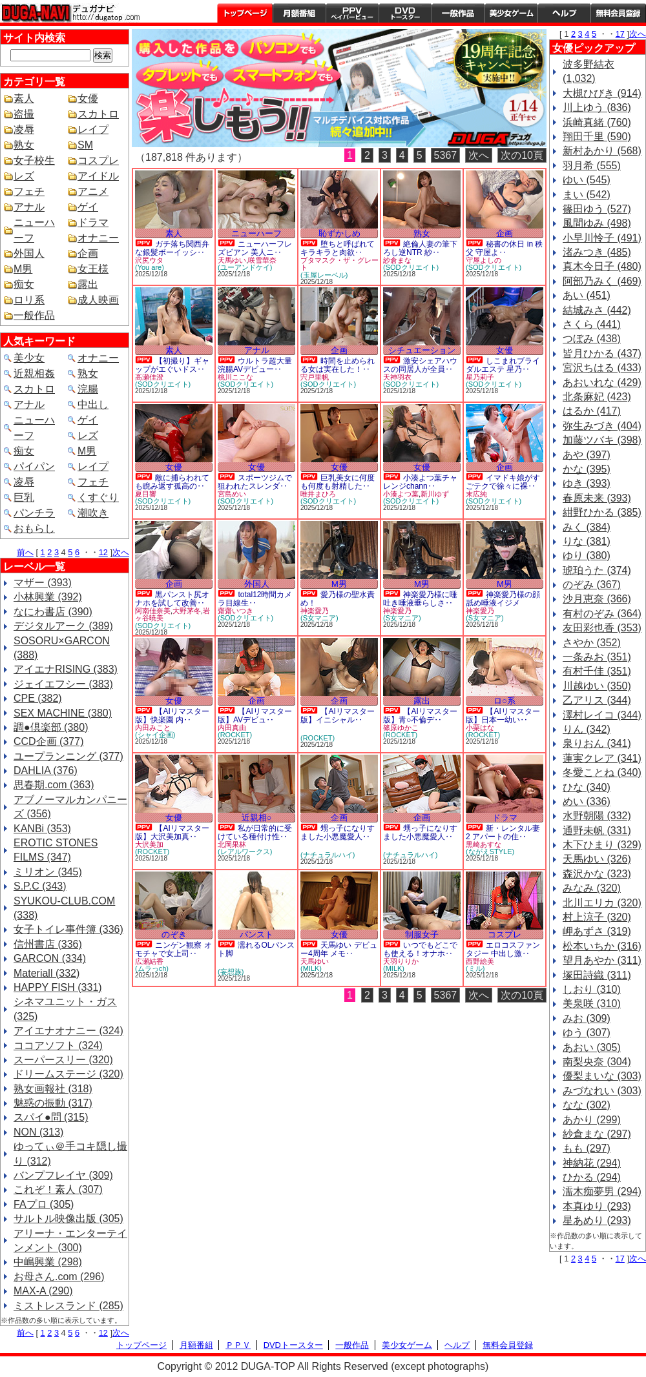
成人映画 (98, 299)
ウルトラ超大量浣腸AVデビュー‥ (255, 365)
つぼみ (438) (592, 338)
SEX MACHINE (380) (63, 713)
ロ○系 (505, 701)
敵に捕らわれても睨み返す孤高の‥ (172, 482)
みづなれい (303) (602, 1090)
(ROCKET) (235, 735)
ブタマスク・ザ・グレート (339, 264)
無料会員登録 (508, 1345)
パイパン (34, 466)
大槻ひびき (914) (602, 93)
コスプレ (98, 160)
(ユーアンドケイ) (245, 267)
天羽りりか (401, 961)
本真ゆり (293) (597, 1206)
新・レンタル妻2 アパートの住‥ (503, 832)
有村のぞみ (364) (602, 613)
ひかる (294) (592, 1177)
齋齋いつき (235, 611)
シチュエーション (421, 350)
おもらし (34, 528)
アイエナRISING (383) (66, 669)
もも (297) (586, 1148)
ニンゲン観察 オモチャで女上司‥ (173, 949)
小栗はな (480, 727)
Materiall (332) (46, 973)
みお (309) (586, 1018)
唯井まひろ (318, 494)
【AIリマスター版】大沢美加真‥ (172, 832)
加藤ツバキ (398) (602, 439)
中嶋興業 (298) (48, 1261)
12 (103, 552)
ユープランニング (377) (68, 756)
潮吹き (93, 512)
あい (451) (586, 295)
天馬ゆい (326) (597, 858)
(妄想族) (231, 971)
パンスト (256, 934)
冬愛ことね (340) (602, 772)
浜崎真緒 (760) (597, 122)
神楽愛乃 (314, 611)
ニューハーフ (256, 233)
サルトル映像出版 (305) (68, 1218)
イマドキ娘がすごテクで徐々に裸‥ (503, 482)
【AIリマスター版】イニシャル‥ (337, 715)
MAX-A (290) (43, 1290)
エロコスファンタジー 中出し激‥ (503, 949)
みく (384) (586, 527)
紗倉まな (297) (597, 1133)
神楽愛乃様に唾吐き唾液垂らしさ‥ (420, 598)
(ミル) (475, 968)
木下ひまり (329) (602, 844)
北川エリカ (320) (602, 902)
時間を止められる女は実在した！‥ (337, 365)
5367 (445, 155)
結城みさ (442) (597, 310)
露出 (88, 284)
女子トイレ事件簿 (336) (68, 929)
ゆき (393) (586, 483)
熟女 (24, 144)
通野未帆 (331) (597, 830)
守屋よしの (483, 260)
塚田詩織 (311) (597, 975)
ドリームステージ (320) (68, 1073)
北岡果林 (232, 844)
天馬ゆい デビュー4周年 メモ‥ (338, 949)
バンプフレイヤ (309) (63, 1175)
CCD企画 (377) (48, 741)
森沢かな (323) (597, 873)
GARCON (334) (50, 958)
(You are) (149, 267)
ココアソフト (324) (58, 1045)
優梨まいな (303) (602, 1075)
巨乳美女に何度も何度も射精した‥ (337, 482)
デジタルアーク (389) (63, 625)
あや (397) (586, 454)
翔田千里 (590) (597, 136)
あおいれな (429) (602, 382)
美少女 (29, 357)
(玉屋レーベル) (324, 275)
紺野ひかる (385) (602, 512)
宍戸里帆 (314, 377)
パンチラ (34, 512)
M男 (23, 268)
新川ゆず (435, 494)
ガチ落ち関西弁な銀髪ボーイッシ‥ (172, 248)
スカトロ (98, 113)
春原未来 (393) (597, 498)
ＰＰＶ (238, 1345)
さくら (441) (592, 324)
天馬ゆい (232, 260)
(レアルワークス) (245, 851)
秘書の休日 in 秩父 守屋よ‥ (504, 248)
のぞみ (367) (592, 584)
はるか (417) (592, 410)
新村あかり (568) (602, 150)
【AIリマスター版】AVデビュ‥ (255, 715)
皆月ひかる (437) (602, 353)
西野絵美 (480, 961)
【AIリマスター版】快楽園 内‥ (172, 715)
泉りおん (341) (597, 743)
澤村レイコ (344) (602, 714)
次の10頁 (522, 155)
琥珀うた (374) (597, 570)
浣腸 (88, 388)
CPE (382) (38, 698)
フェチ (29, 191)
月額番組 (299, 13)
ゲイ (88, 206)
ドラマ (93, 222)
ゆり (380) (586, 555)
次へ (120, 552)
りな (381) (586, 541)
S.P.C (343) (40, 886)
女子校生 (34, 160)
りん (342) (586, 729)
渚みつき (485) (597, 252)
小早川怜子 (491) (602, 237)
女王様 (93, 268)
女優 (88, 98)
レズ (24, 175)
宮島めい (232, 494)
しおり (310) (592, 989)
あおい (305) (592, 1047)
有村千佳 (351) (597, 671)
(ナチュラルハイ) (327, 855)
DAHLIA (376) (46, 770)
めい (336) (586, 801)
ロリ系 (29, 299)
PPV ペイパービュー (352, 13)
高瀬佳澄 (149, 377)
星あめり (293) (597, 1220)
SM (85, 144)
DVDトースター (405, 13)
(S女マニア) (319, 618)
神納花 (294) (592, 1163)
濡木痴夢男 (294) (602, 1191)
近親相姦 (34, 373)
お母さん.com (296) (59, 1276)
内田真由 (232, 727)
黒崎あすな (483, 844)
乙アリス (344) (597, 700)
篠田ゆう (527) (597, 208)
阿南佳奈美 (153, 611)
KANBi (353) (42, 828)
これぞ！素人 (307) (58, 1189)
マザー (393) (43, 582)
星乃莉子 (480, 377)
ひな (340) (586, 787)
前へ (25, 552)
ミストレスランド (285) (68, 1305)
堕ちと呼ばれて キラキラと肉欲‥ (337, 248)
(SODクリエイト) (411, 267)
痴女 (24, 284)
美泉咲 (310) (592, 1003)
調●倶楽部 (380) (51, 727)
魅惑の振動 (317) (53, 1102)
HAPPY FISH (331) (58, 987)
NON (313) (38, 1132)
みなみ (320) (592, 887)
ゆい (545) (586, 179)
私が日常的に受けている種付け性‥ (255, 832)
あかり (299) (592, 1119)
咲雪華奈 (262, 260)
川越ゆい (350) (597, 685)
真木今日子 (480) (602, 266)
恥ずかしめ (339, 233)
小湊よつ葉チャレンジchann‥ (420, 482)
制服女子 (422, 934)
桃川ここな (235, 377)
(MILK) (311, 968)
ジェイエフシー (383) (63, 683)
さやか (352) (592, 642)
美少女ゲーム (510, 13)
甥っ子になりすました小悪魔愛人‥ (337, 832)
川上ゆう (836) (597, 107)
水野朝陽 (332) (597, 815)
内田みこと (153, 727)
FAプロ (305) (44, 1204)
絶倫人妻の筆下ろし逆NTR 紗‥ (420, 248)
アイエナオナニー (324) (68, 1030)
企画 (88, 253)
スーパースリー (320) (63, 1059)
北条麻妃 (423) (597, 396)
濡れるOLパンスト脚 (256, 949)
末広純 (476, 494)
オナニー (98, 237)
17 (620, 34)
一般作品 (458, 13)
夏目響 (145, 494)
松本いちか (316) (602, 946)
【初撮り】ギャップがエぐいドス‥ (172, 365)
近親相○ (257, 817)
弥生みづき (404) (602, 425)
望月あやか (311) (602, 960)
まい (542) (586, 194)
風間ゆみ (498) (597, 223)
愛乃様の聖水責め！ (337, 598)
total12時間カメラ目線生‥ (255, 598)
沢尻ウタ (149, 260)
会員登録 (618, 13)
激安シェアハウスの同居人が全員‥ (420, 365)
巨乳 (24, 497)
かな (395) (586, 469)
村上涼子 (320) (597, 917)
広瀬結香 (149, 961)
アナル (29, 206)
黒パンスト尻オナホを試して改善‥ (172, 598)
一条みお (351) (597, 656)
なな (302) (586, 1104)
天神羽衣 (397, 377)
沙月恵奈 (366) (597, 598)
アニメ (93, 191)
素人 (24, 98)
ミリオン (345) (48, 871)
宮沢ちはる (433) (602, 367)
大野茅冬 (186, 611)
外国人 (29, 253)
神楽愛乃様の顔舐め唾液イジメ (503, 598)
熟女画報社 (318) (53, 1088)
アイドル (98, 175)
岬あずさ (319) (597, 931)
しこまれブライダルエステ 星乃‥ (503, 365)
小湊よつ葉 (401, 494)
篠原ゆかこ (401, 727)
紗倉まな (397, 260)
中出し (93, 404)
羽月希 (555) (592, 165)
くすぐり (98, 497)
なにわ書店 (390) (53, 611)
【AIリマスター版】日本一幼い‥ (503, 715)
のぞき (174, 934)
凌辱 (24, 129)
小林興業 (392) (48, 596)
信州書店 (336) (48, 944)
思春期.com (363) (54, 784)
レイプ (93, 129)
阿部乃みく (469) (602, 281)
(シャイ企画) (155, 735)
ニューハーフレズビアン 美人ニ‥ (255, 248)
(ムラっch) (152, 968)
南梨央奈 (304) (597, 1061)
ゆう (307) (586, 1032)
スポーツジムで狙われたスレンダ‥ (255, 482)
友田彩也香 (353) (602, 627)
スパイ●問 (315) (51, 1117)
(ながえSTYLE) (490, 851)
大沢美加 (149, 844)
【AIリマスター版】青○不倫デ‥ (420, 715)
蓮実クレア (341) (602, 758)
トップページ (245, 13)
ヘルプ (563, 13)
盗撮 (24, 113)
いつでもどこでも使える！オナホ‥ (420, 949)
